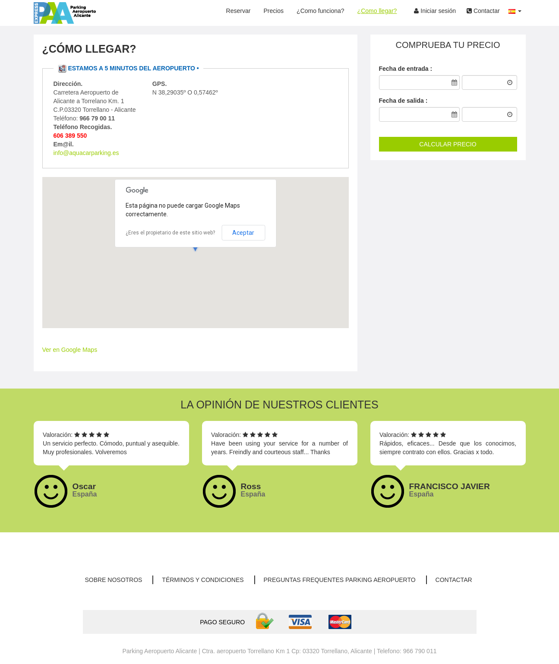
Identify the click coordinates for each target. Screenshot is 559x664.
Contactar (483, 10)
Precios (273, 10)
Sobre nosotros (113, 579)
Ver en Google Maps (70, 349)
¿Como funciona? (320, 10)
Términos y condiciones (202, 579)
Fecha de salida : (403, 100)
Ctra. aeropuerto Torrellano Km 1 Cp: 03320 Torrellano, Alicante (287, 651)
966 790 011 (420, 651)
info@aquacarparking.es (86, 152)
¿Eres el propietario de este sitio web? (170, 233)
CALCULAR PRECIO (447, 144)
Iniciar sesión (435, 10)
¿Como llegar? (377, 10)
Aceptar (243, 232)
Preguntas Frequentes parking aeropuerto (340, 579)
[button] (515, 8)
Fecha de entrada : (406, 68)
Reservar (238, 10)
